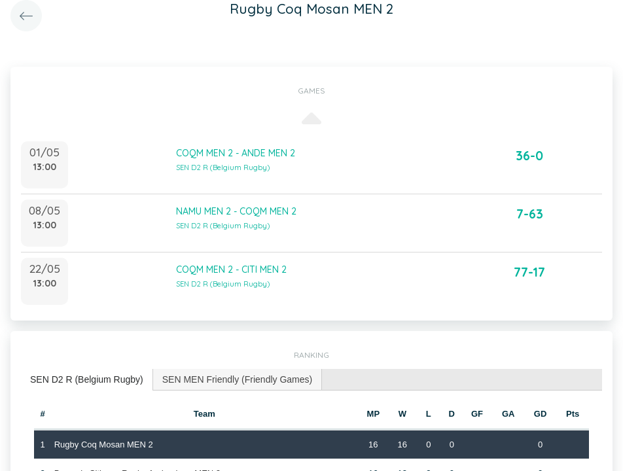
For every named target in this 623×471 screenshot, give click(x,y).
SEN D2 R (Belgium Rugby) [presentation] (86, 379)
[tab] (87, 380)
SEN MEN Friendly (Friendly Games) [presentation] (237, 379)
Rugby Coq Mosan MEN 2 (103, 444)
